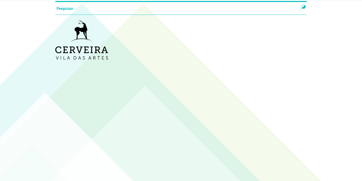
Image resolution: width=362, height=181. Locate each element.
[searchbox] (171, 8)
